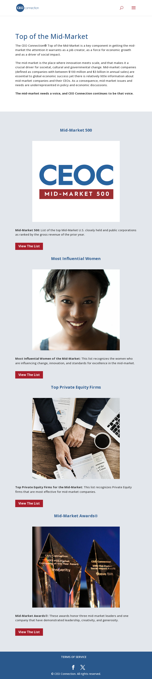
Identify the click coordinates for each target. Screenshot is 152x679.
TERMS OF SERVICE (73, 657)
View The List (29, 246)
